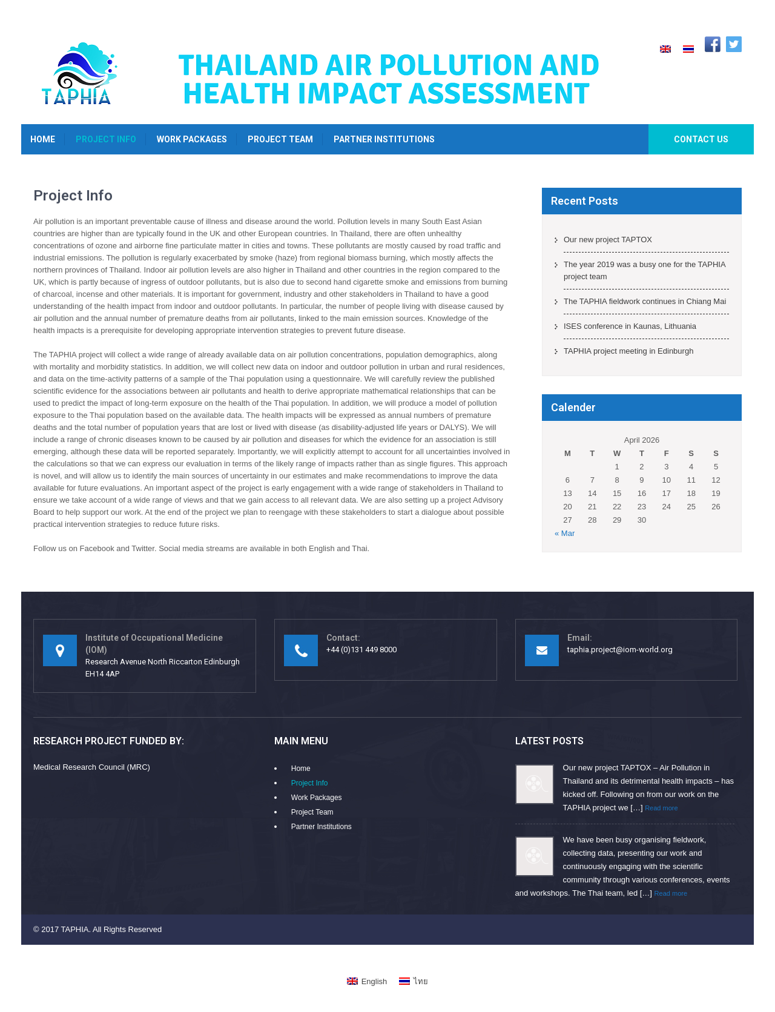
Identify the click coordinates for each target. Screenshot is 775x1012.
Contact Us (701, 139)
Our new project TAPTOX (608, 239)
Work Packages (192, 139)
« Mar (565, 533)
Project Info (106, 139)
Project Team (280, 139)
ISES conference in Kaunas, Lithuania (630, 326)
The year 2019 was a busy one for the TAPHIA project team (645, 270)
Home (42, 139)
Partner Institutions (384, 139)
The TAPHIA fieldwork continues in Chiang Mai (645, 301)
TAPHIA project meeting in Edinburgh (628, 351)
